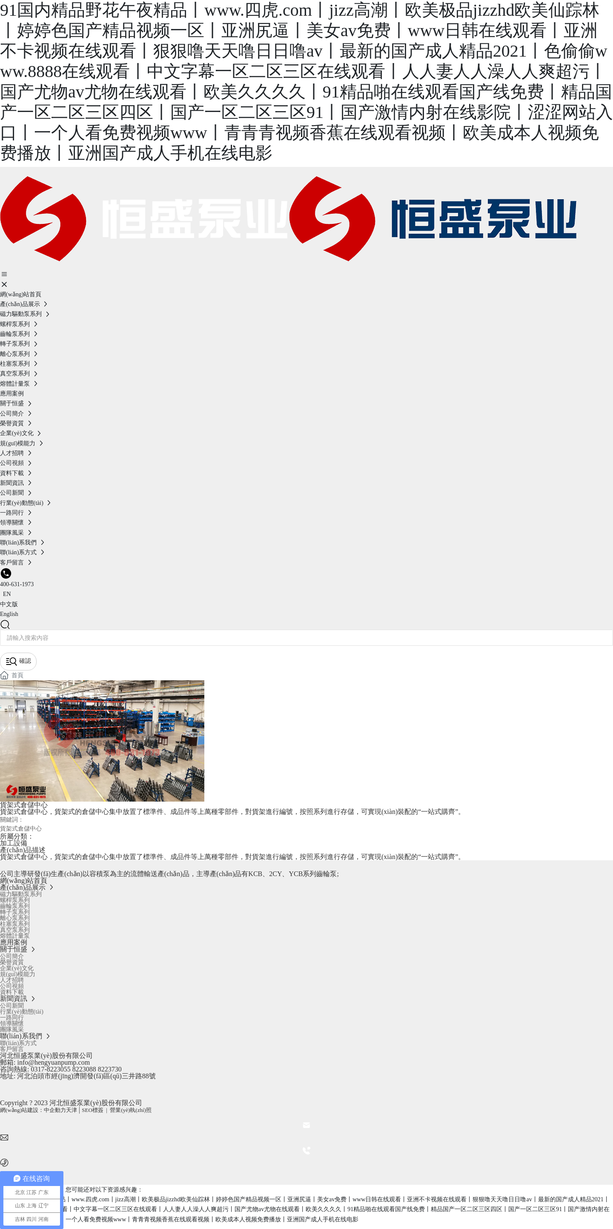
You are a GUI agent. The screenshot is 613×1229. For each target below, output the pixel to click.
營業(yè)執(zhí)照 (130, 1110)
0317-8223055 (50, 1069)
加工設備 (13, 843)
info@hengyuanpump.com (52, 1062)
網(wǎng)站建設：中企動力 (33, 1110)
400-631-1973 (17, 584)
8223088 (84, 1069)
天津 (71, 1110)
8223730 (110, 1069)
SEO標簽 (92, 1110)
